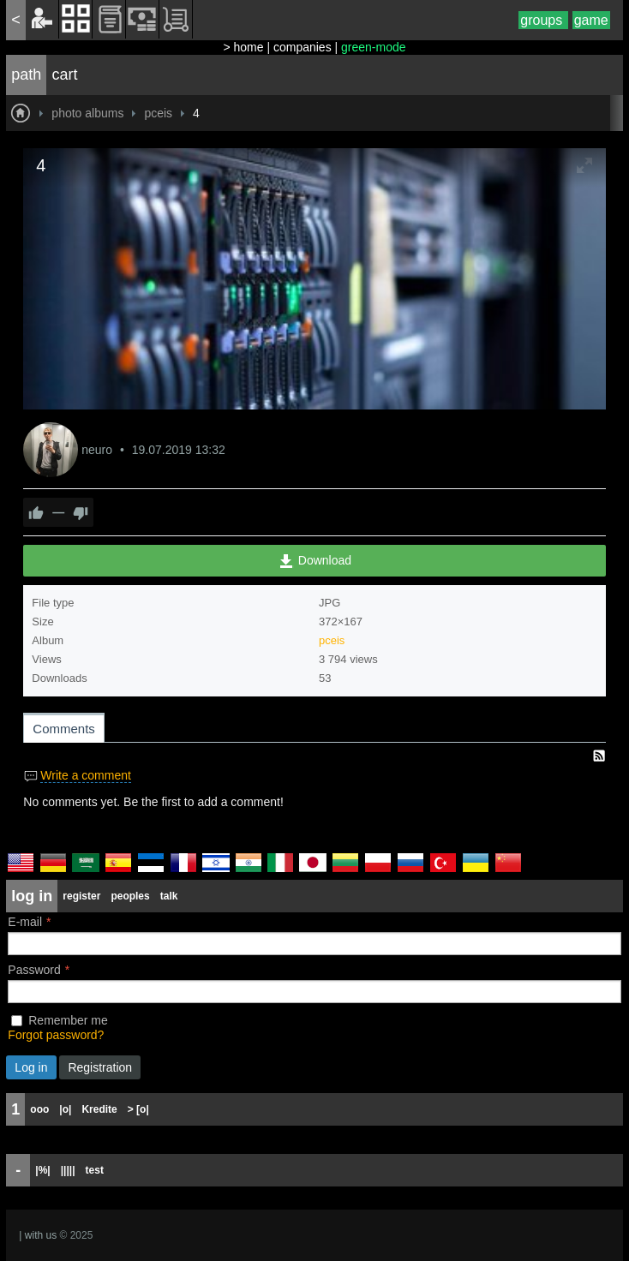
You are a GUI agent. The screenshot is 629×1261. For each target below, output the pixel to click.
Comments (64, 728)
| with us (38, 1235)
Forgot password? (56, 1035)
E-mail (25, 922)
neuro (98, 450)
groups (543, 20)
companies (302, 47)
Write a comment (85, 775)
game (591, 20)
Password (34, 970)
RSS (599, 755)
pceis (331, 640)
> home (243, 47)
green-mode (373, 47)
